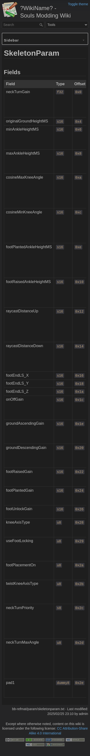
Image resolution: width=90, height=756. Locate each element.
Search (41, 24)
